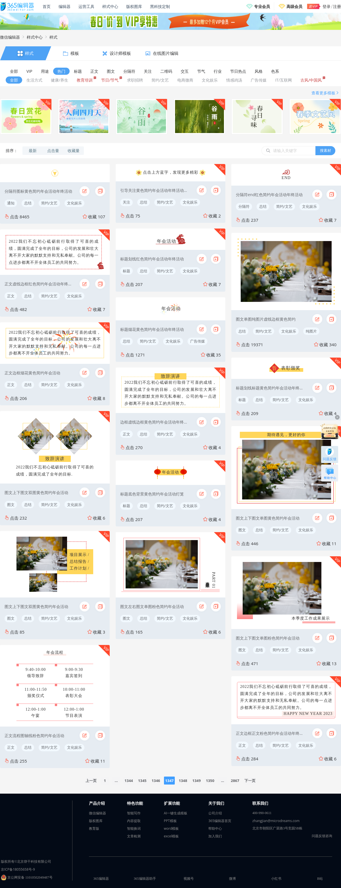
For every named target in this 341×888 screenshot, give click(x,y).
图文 (10, 504)
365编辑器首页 (219, 820)
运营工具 (86, 6)
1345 (142, 780)
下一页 (249, 780)
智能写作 (134, 813)
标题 (126, 270)
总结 (28, 203)
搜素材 (325, 150)
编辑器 (64, 6)
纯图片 (311, 331)
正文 (10, 295)
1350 (210, 780)
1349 (196, 780)
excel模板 (171, 836)
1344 (128, 780)
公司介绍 (215, 813)
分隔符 (243, 206)
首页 (47, 6)
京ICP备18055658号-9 (18, 869)
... (116, 780)
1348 (183, 780)
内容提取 (134, 820)
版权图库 (134, 6)
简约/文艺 (49, 203)
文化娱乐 (74, 203)
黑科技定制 (160, 6)
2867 (235, 780)
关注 (126, 202)
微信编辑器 (10, 37)
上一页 (91, 780)
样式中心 (110, 6)
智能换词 (134, 828)
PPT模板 (170, 820)
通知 (10, 203)
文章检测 (134, 836)
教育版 (94, 828)
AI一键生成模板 (176, 813)
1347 (169, 780)
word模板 (171, 828)
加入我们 (215, 836)
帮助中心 (215, 828)
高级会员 (294, 6)
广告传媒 (197, 341)
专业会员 (262, 6)
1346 (156, 780)
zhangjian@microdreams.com (276, 820)
